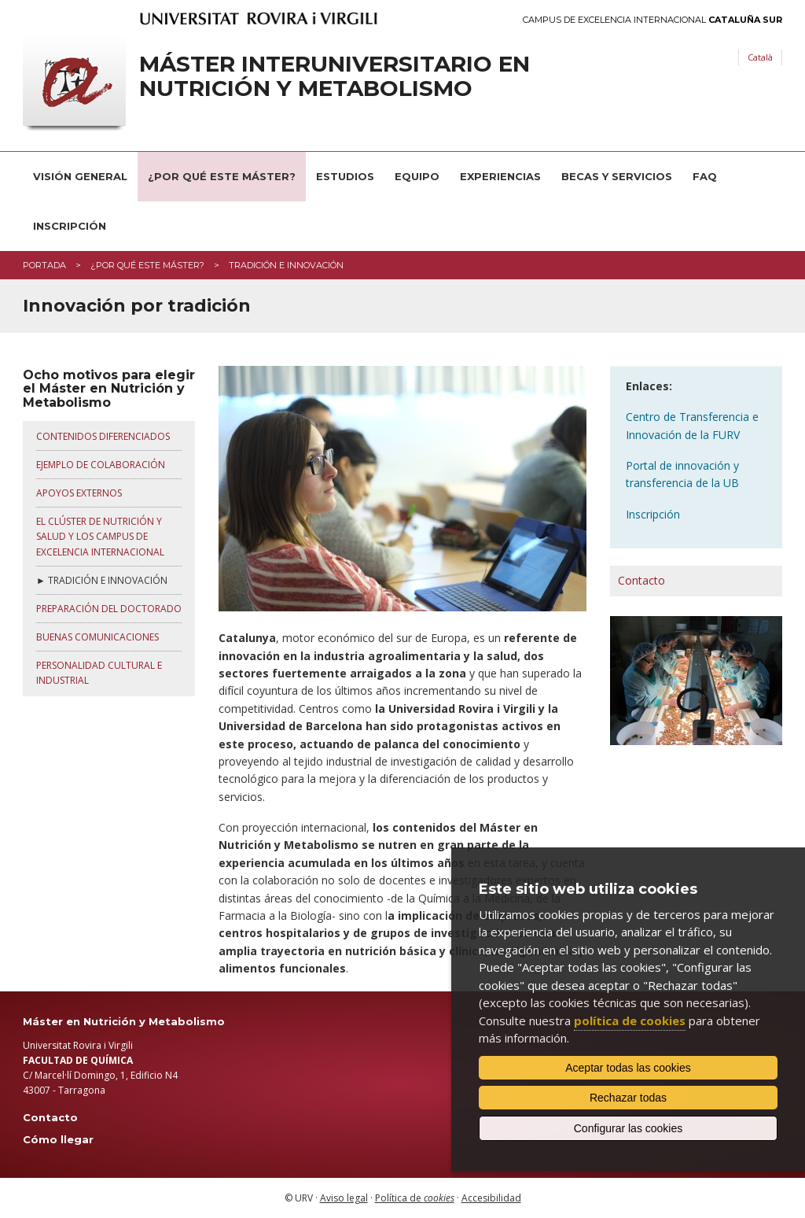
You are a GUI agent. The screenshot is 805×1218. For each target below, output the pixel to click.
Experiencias (500, 176)
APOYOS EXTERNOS (79, 493)
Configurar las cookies (628, 1128)
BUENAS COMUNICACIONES (97, 637)
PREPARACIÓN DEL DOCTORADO (109, 608)
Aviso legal (344, 1198)
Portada (44, 265)
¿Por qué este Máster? (222, 176)
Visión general (80, 176)
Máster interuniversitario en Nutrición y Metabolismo (334, 76)
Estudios (345, 176)
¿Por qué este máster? (147, 265)
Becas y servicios (616, 176)
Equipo (417, 176)
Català (760, 57)
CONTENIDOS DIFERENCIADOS (103, 436)
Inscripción (69, 226)
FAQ (705, 176)
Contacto (641, 580)
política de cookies (630, 1020)
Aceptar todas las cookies (628, 1067)
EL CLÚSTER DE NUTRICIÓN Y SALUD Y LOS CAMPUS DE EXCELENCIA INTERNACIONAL (100, 536)
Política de (414, 1198)
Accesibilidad (491, 1198)
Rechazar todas (628, 1097)
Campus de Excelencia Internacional (652, 20)
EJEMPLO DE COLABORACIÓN (100, 464)
